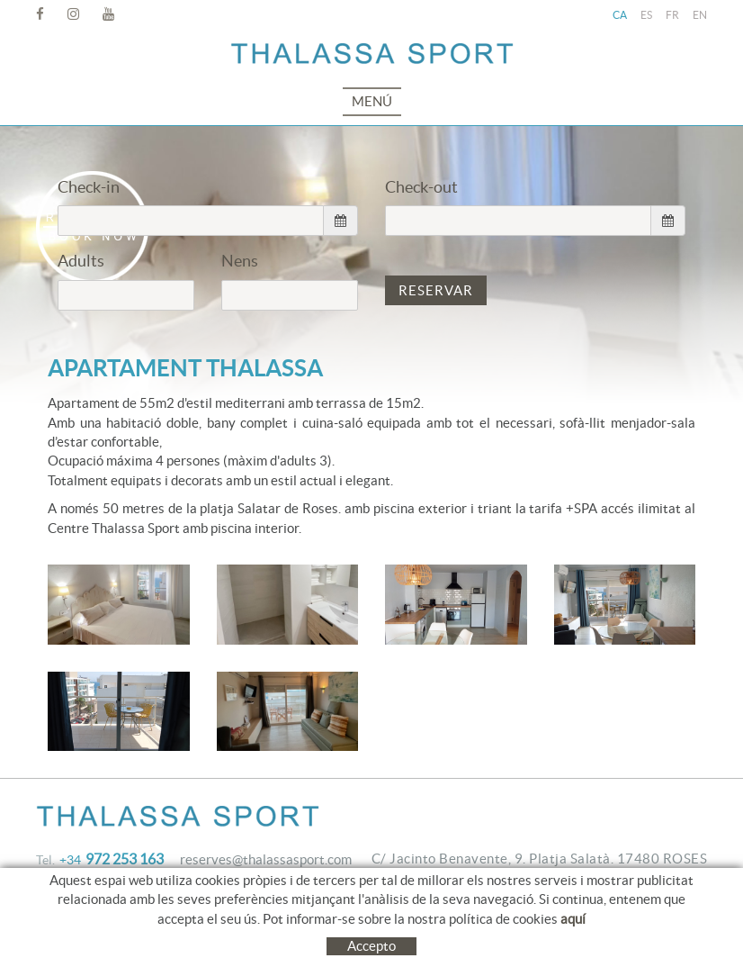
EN (700, 15)
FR (672, 15)
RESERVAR (435, 290)
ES (646, 15)
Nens (239, 260)
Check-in (89, 186)
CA (620, 15)
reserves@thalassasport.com (266, 859)
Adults (81, 260)
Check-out (421, 186)
